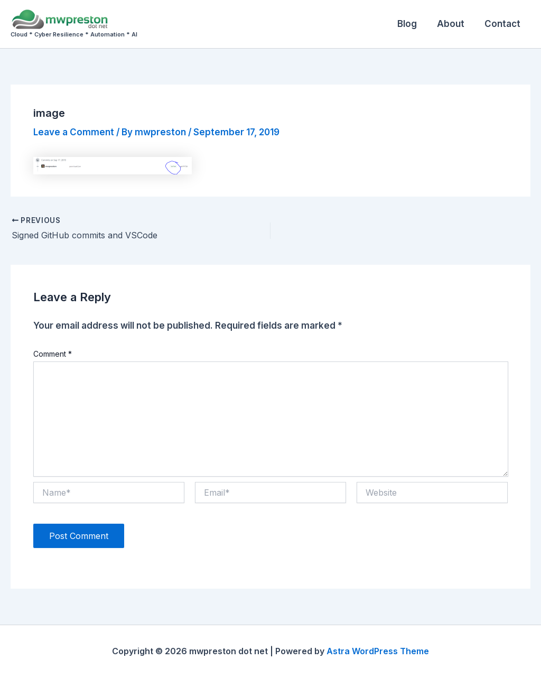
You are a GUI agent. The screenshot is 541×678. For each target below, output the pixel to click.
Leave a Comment (73, 132)
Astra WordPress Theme (378, 651)
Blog (412, 23)
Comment (52, 354)
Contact (503, 23)
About (454, 23)
